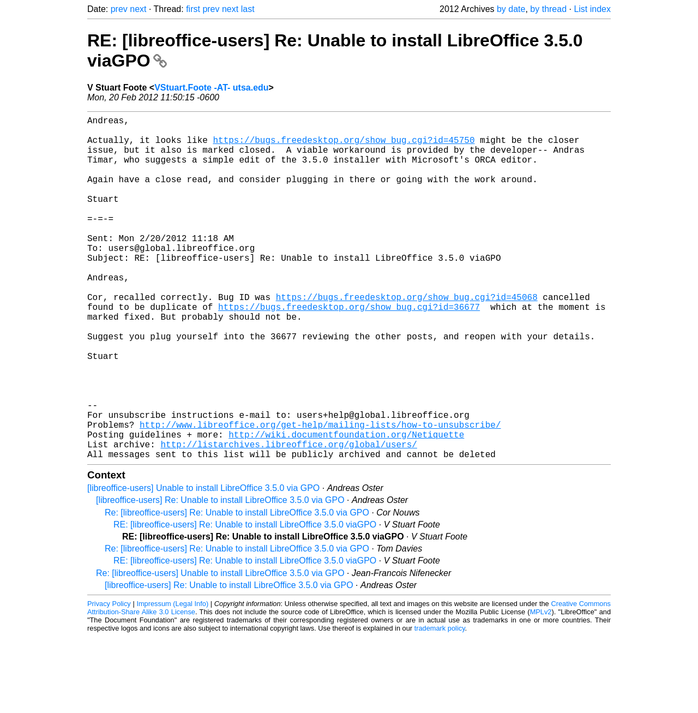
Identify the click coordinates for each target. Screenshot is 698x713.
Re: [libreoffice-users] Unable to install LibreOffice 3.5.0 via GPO (220, 649)
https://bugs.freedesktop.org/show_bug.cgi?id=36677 (349, 350)
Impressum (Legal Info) (172, 680)
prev (119, 9)
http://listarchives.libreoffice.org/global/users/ (288, 518)
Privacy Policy (109, 680)
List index (592, 9)
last (248, 9)
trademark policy (439, 704)
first (193, 9)
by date (511, 9)
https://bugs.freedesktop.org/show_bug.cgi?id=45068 (407, 338)
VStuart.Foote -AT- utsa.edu (211, 87)
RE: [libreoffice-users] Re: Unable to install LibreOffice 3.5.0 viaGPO (244, 601)
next (138, 9)
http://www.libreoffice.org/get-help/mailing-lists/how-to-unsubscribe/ (320, 494)
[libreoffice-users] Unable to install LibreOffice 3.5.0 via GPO (203, 564)
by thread (548, 9)
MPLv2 (541, 688)
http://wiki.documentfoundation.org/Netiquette (346, 506)
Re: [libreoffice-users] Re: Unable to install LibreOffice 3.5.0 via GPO (237, 589)
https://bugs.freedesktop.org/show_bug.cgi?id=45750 (343, 146)
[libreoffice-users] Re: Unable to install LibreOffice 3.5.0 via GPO (220, 576)
